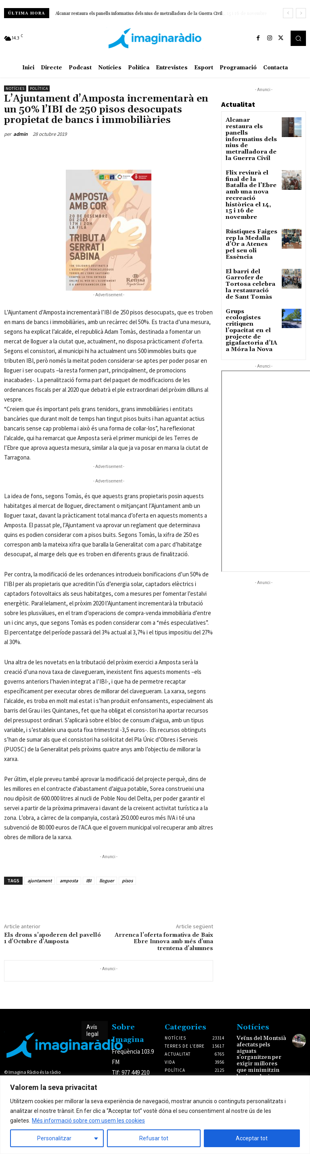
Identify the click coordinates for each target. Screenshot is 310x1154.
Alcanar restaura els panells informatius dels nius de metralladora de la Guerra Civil (138, 14)
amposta (69, 880)
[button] (298, 38)
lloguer (106, 880)
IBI (88, 880)
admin (20, 134)
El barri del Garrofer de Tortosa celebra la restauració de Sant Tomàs (251, 236)
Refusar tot (153, 1138)
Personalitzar (54, 1138)
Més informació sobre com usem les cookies (88, 1120)
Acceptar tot (252, 1138)
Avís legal (92, 1030)
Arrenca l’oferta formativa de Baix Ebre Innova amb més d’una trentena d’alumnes (164, 942)
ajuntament (39, 880)
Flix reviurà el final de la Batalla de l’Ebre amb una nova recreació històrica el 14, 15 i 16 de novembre (249, 168)
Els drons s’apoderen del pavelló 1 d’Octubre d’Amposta (52, 939)
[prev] (288, 13)
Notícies (15, 88)
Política (39, 88)
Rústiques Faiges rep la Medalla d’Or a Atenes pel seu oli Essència (250, 204)
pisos (127, 880)
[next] (301, 13)
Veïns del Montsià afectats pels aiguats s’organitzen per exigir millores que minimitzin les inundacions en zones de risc (262, 1054)
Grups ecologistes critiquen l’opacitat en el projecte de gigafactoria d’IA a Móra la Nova (250, 271)
